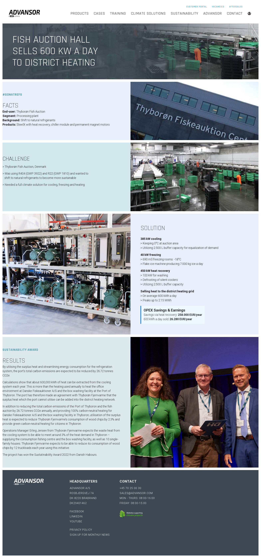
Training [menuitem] (118, 13)
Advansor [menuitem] (212, 13)
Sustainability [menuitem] (184, 13)
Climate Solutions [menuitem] (148, 13)
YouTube (76, 521)
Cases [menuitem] (99, 13)
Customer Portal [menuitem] (196, 6)
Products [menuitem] (80, 13)
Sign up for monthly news (90, 534)
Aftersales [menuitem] (236, 6)
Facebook (77, 511)
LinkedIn (76, 516)
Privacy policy (81, 529)
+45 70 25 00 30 (130, 488)
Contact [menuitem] (235, 13)
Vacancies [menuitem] (218, 6)
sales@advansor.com (136, 493)
